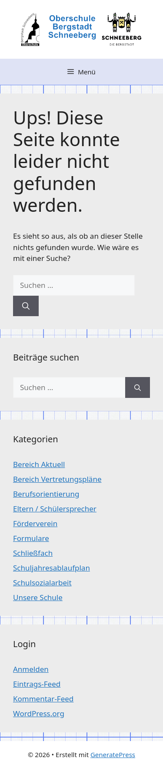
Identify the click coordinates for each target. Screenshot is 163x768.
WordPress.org (38, 713)
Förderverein (35, 523)
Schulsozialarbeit (42, 583)
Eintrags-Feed (36, 684)
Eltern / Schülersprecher (54, 509)
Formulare (31, 538)
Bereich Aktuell (39, 464)
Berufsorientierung (46, 494)
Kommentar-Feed (43, 699)
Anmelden (31, 669)
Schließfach (33, 553)
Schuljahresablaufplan (51, 568)
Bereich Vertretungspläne (57, 479)
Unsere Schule (38, 597)
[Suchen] (26, 306)
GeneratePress (112, 754)
